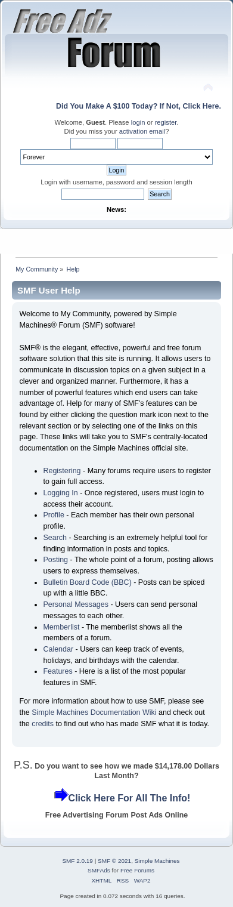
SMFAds (99, 870)
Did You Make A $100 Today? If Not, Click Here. (138, 106)
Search (55, 537)
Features (57, 671)
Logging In (60, 493)
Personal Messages (75, 604)
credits (43, 724)
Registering (61, 471)
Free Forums (137, 870)
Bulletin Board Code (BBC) (87, 582)
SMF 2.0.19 (77, 860)
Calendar (58, 649)
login (138, 122)
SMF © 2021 (114, 860)
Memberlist (61, 627)
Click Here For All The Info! (130, 798)
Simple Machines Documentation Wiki (94, 712)
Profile (53, 515)
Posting (55, 560)
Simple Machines (157, 860)
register (166, 122)
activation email (142, 131)
